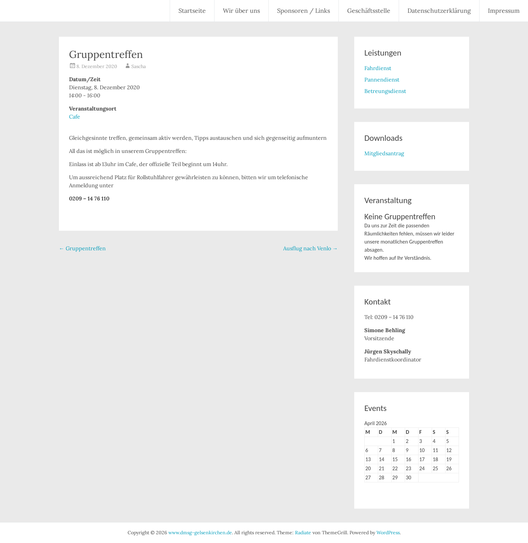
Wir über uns (241, 10)
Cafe (74, 116)
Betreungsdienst (385, 91)
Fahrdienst (377, 68)
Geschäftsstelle (368, 10)
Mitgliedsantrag (384, 153)
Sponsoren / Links (303, 10)
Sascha (138, 66)
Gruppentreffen (82, 248)
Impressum (504, 10)
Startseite (192, 10)
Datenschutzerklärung (439, 10)
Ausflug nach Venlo (310, 248)
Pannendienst (381, 79)
